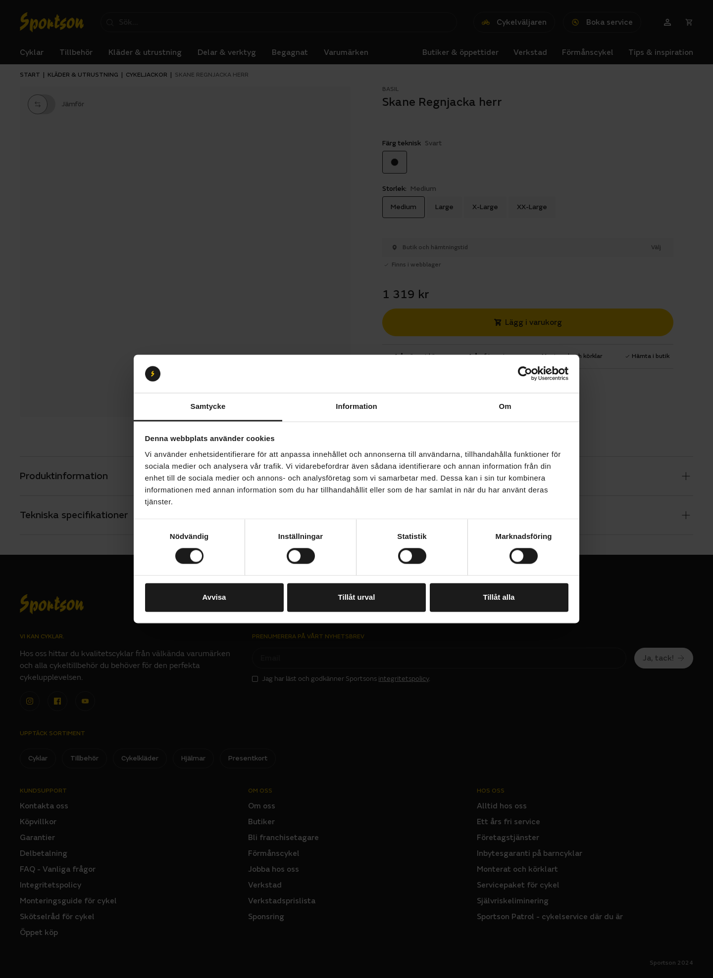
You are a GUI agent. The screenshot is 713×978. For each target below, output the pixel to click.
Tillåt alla (499, 597)
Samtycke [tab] (208, 406)
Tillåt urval (356, 597)
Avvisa (214, 597)
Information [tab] (356, 406)
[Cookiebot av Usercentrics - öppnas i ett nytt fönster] (525, 373)
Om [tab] (505, 406)
